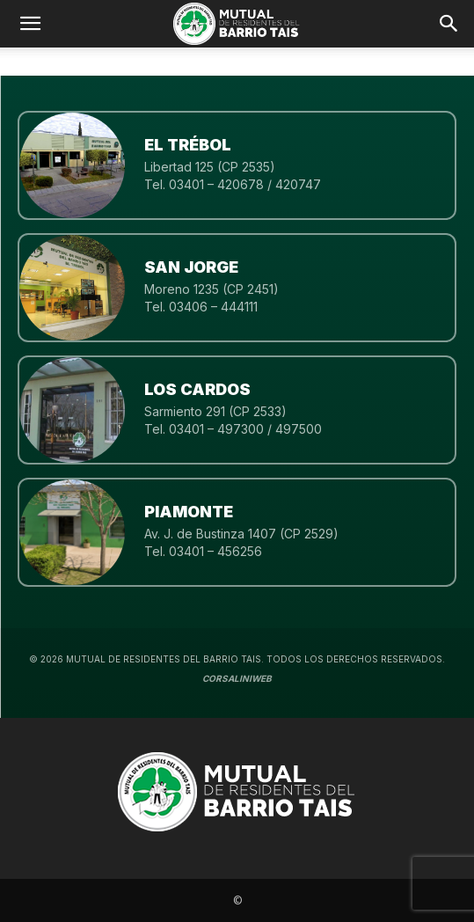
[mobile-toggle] (30, 24)
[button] (449, 24)
